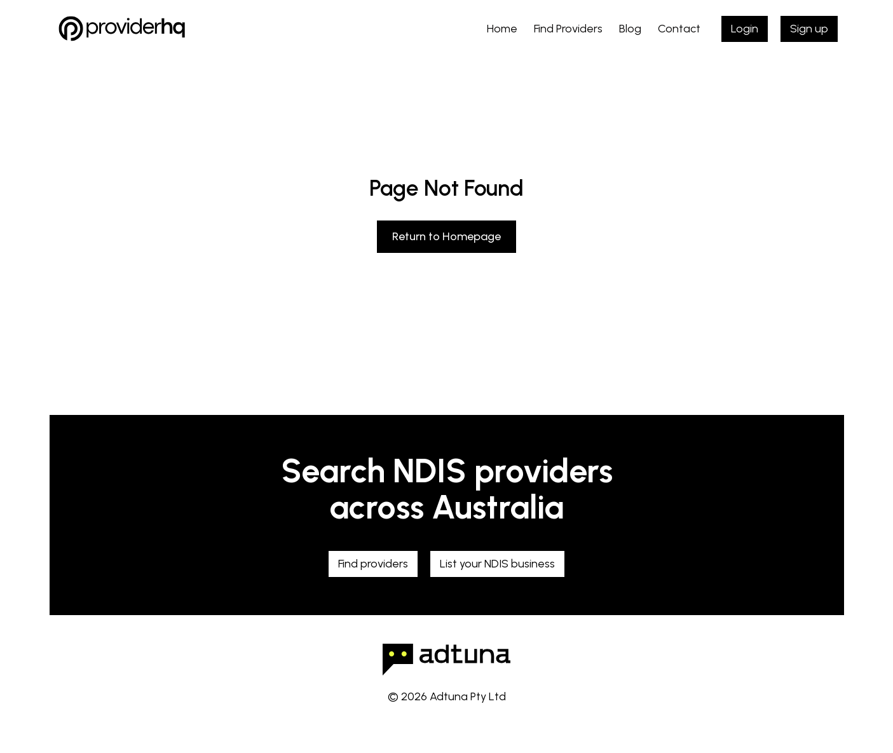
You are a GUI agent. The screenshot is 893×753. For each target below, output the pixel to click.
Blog (630, 29)
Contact (679, 29)
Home (502, 29)
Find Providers (568, 29)
